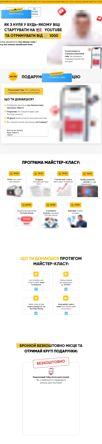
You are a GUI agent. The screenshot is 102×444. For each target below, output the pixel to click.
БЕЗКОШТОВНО (56, 73)
